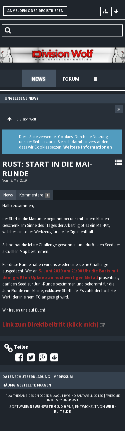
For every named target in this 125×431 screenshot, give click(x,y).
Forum (71, 79)
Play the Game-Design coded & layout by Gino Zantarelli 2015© (54, 396)
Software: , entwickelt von (62, 409)
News (38, 79)
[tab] (8, 195)
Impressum (62, 376)
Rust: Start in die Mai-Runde (47, 168)
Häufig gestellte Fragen (26, 385)
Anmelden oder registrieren (35, 10)
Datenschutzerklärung (26, 376)
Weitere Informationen (87, 147)
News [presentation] (8, 195)
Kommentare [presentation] (34, 195)
